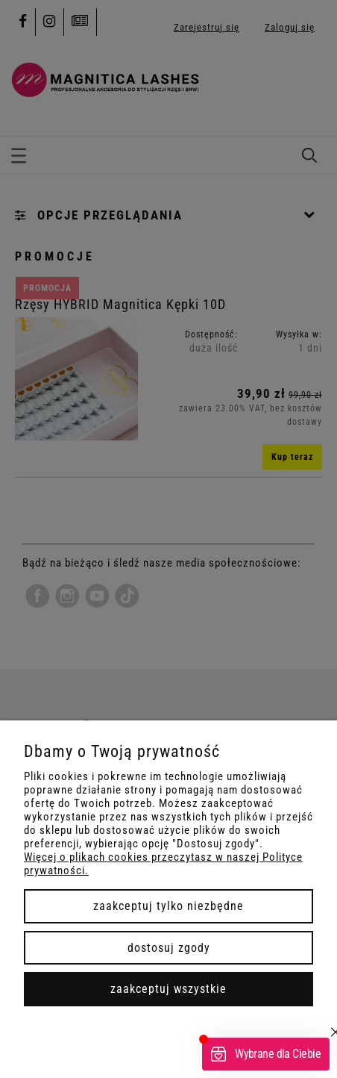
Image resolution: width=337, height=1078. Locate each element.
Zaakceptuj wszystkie (168, 989)
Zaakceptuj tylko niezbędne (168, 906)
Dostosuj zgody (168, 948)
